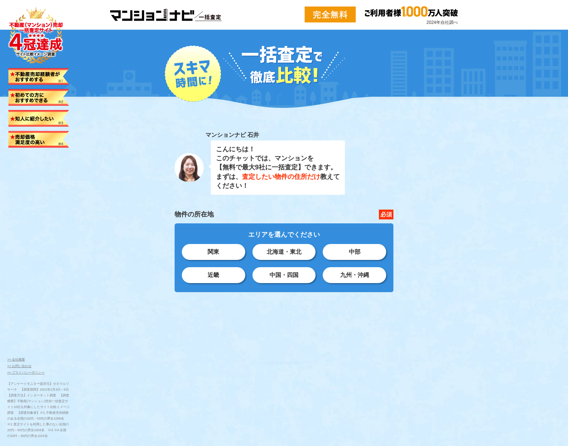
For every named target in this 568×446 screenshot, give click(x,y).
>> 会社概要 (16, 359)
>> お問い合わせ (19, 366)
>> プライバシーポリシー (26, 372)
